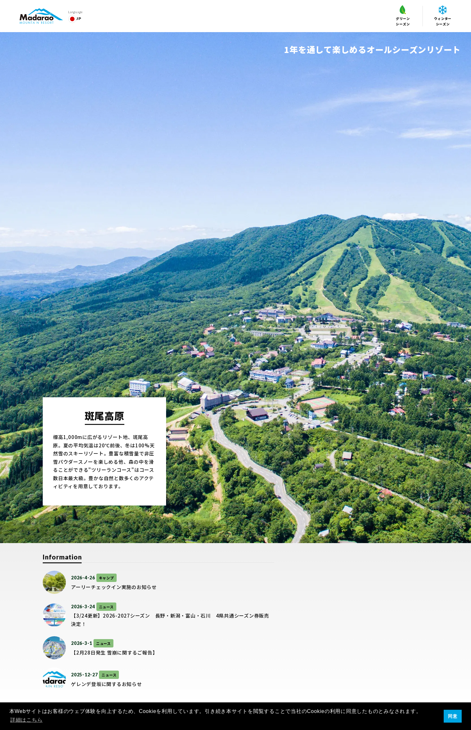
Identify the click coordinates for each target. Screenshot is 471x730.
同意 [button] (453, 716)
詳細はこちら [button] (26, 720)
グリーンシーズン (403, 15)
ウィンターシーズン (442, 15)
